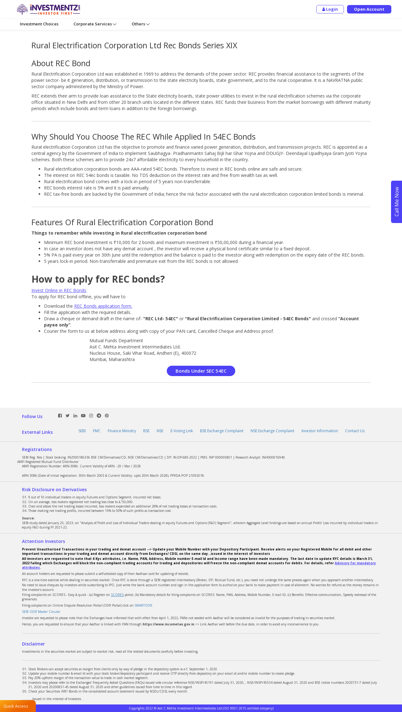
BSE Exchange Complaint (221, 430)
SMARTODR (143, 605)
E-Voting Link (182, 430)
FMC (96, 430)
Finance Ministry (122, 430)
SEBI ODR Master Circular (41, 611)
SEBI (82, 430)
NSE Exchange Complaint (272, 430)
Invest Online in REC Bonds (58, 290)
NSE (160, 430)
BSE (146, 430)
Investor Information (320, 430)
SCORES (117, 594)
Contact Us (355, 430)
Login (330, 9)
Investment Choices (39, 24)
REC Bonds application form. (103, 306)
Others (141, 24)
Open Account (369, 9)
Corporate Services (95, 24)
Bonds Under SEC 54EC (201, 371)
